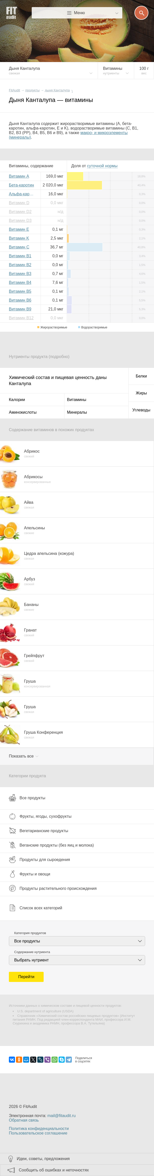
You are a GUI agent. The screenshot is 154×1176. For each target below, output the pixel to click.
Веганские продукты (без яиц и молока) (51, 845)
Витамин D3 (20, 220)
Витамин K (19, 238)
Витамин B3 (20, 273)
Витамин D (19, 203)
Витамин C (19, 247)
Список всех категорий (35, 907)
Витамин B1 (20, 256)
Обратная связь (24, 1120)
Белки (141, 376)
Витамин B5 (20, 291)
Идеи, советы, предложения (43, 1159)
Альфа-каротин (23, 194)
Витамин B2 (20, 265)
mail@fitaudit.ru (61, 1116)
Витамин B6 (20, 300)
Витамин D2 (20, 211)
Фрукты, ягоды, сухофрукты (40, 816)
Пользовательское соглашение (38, 1133)
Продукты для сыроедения (39, 859)
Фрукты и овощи (29, 873)
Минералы (77, 412)
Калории (17, 399)
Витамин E (19, 229)
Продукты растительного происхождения (53, 888)
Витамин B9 (20, 309)
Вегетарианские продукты (38, 830)
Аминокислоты (23, 412)
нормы (102, 166)
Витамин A (19, 176)
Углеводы (141, 410)
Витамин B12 (21, 318)
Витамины (76, 399)
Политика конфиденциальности (39, 1128)
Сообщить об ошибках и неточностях (54, 1170)
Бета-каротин (21, 185)
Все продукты (27, 797)
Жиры (141, 393)
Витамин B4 (20, 282)
